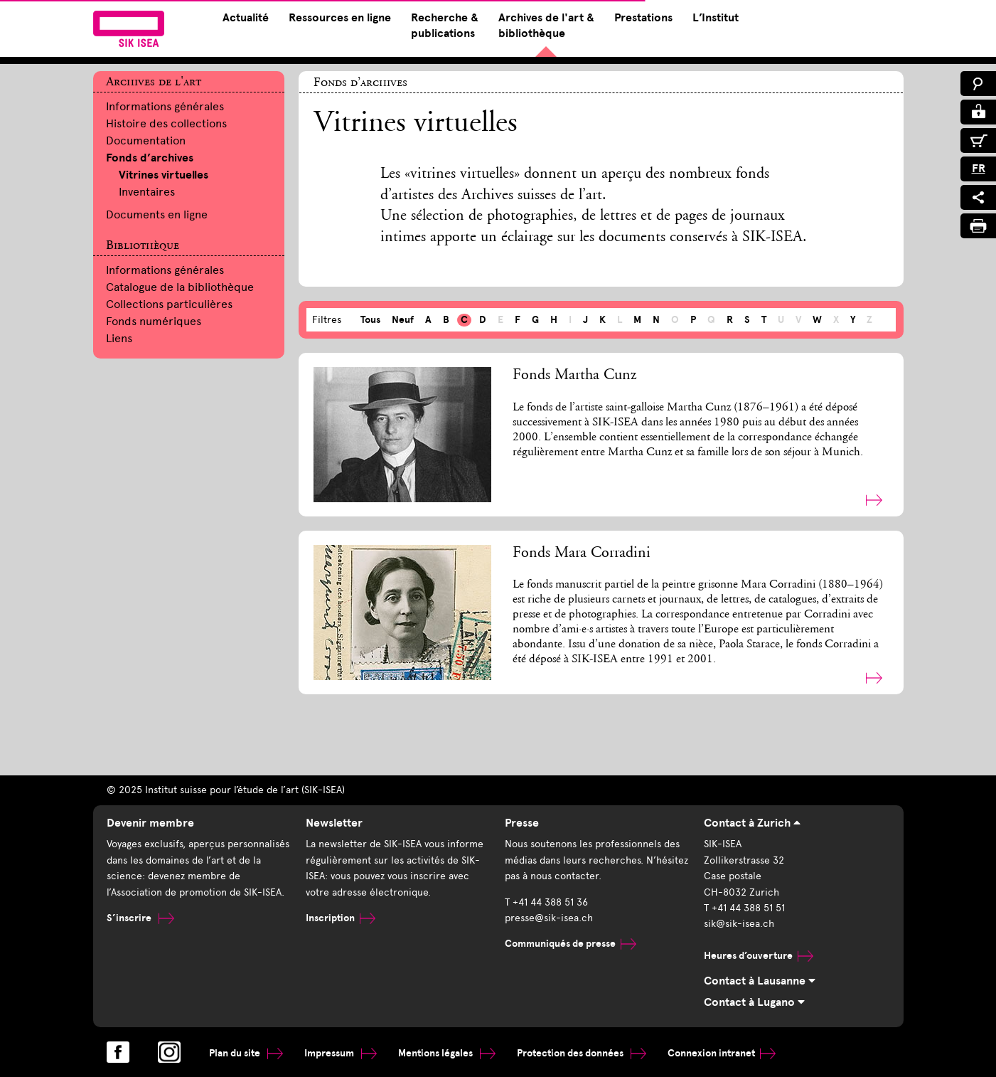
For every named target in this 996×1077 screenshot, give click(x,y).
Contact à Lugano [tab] (754, 1002)
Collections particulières (169, 304)
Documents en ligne (157, 214)
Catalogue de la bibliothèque (180, 287)
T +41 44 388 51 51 (744, 908)
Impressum (340, 1053)
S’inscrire (140, 918)
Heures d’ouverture (758, 956)
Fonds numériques (153, 321)
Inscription (340, 918)
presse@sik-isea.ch (549, 918)
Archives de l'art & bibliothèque (546, 26)
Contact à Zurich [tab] (752, 823)
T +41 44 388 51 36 (546, 902)
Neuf (403, 320)
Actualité (246, 18)
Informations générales (165, 106)
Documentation (146, 140)
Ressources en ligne (340, 18)
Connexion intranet (722, 1053)
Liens (119, 338)
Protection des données (581, 1053)
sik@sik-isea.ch (739, 924)
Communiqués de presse (570, 944)
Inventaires (147, 191)
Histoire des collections (166, 123)
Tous (370, 320)
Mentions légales (447, 1053)
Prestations (643, 18)
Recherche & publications (444, 26)
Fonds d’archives (149, 158)
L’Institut (715, 18)
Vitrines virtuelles (163, 175)
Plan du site (246, 1053)
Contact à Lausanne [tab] (759, 981)
